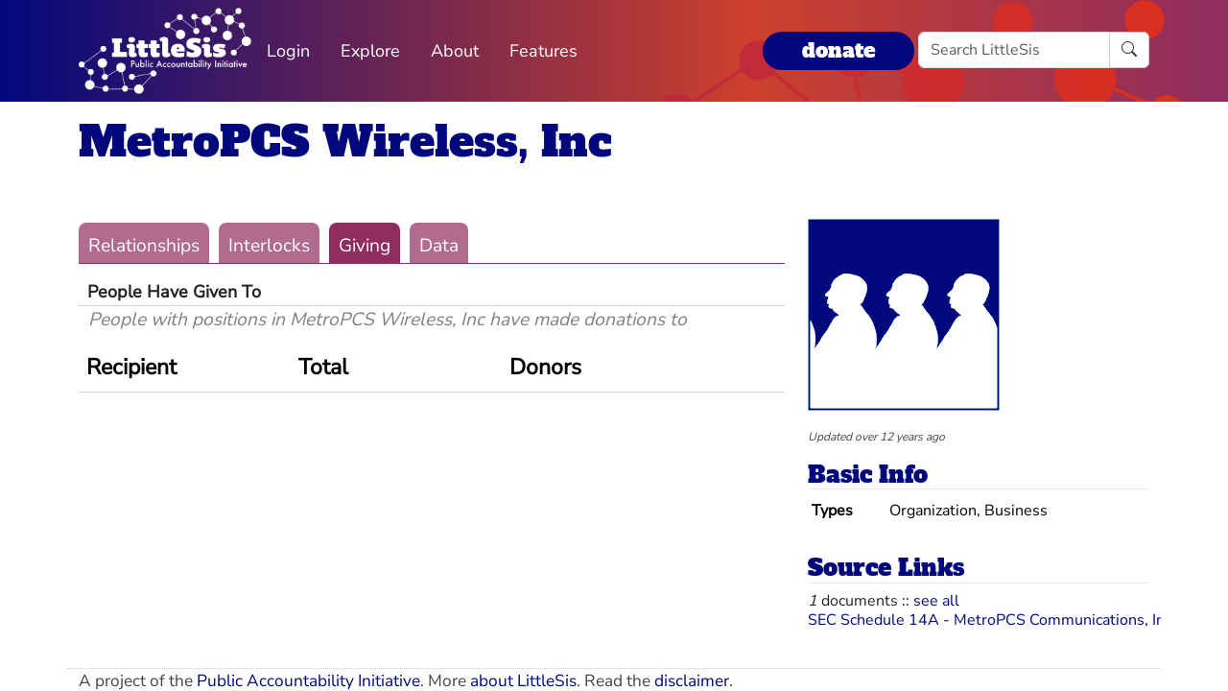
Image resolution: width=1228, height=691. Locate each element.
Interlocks (269, 245)
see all (936, 600)
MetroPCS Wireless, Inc (345, 141)
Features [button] (543, 50)
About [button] (455, 50)
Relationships (144, 245)
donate (838, 50)
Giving (364, 245)
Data (439, 245)
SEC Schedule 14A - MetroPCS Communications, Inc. (991, 620)
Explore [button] (370, 50)
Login (288, 50)
